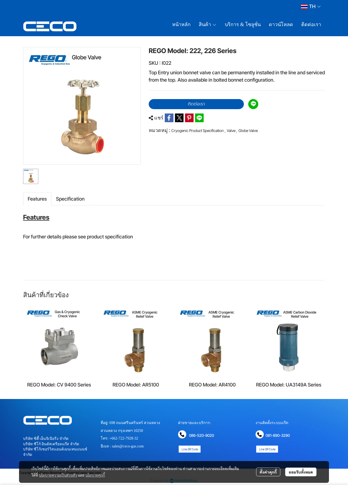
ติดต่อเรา (196, 104)
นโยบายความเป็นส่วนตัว (58, 474)
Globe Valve (248, 130)
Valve (232, 130)
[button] (311, 6)
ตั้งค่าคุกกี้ (268, 471)
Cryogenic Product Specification (198, 130)
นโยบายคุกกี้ (95, 474)
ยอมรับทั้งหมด (301, 471)
